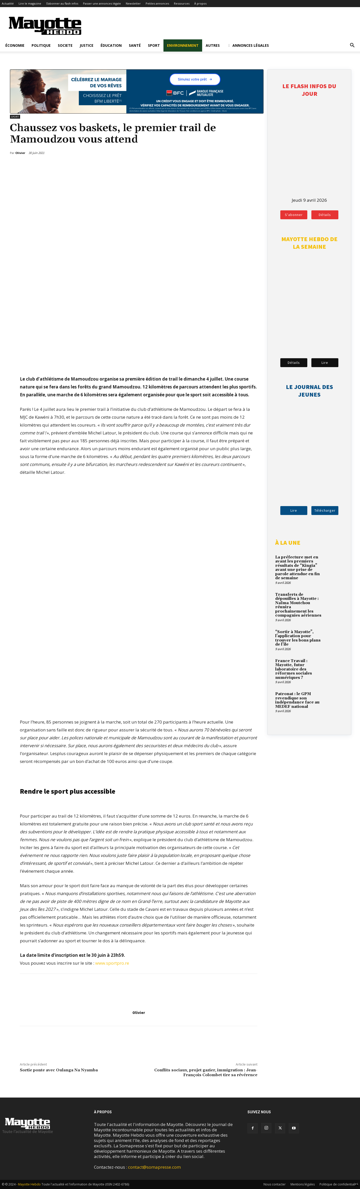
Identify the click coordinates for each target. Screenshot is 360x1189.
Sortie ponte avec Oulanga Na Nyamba (59, 1070)
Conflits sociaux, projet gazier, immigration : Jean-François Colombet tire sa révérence (205, 1072)
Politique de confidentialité (339, 1184)
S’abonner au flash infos (62, 3)
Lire (325, 362)
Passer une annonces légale (102, 3)
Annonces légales (248, 45)
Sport (154, 45)
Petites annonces (157, 3)
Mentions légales (302, 1184)
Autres (213, 45)
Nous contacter (275, 1184)
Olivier (138, 1012)
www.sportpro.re (112, 963)
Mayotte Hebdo (29, 1184)
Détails (325, 214)
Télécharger (325, 510)
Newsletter (133, 3)
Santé (135, 45)
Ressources (181, 3)
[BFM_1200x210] (137, 112)
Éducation (111, 45)
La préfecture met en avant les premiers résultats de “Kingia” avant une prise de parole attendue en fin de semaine (297, 568)
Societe (65, 45)
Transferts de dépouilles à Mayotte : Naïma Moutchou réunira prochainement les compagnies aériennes (298, 605)
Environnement (183, 45)
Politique (41, 45)
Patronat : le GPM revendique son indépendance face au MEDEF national (297, 700)
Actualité (8, 3)
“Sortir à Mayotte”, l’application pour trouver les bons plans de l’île (298, 638)
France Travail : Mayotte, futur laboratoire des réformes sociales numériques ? (293, 669)
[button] (352, 46)
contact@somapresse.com (154, 1167)
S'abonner (294, 214)
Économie (14, 45)
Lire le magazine (30, 3)
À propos (200, 3)
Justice (86, 45)
